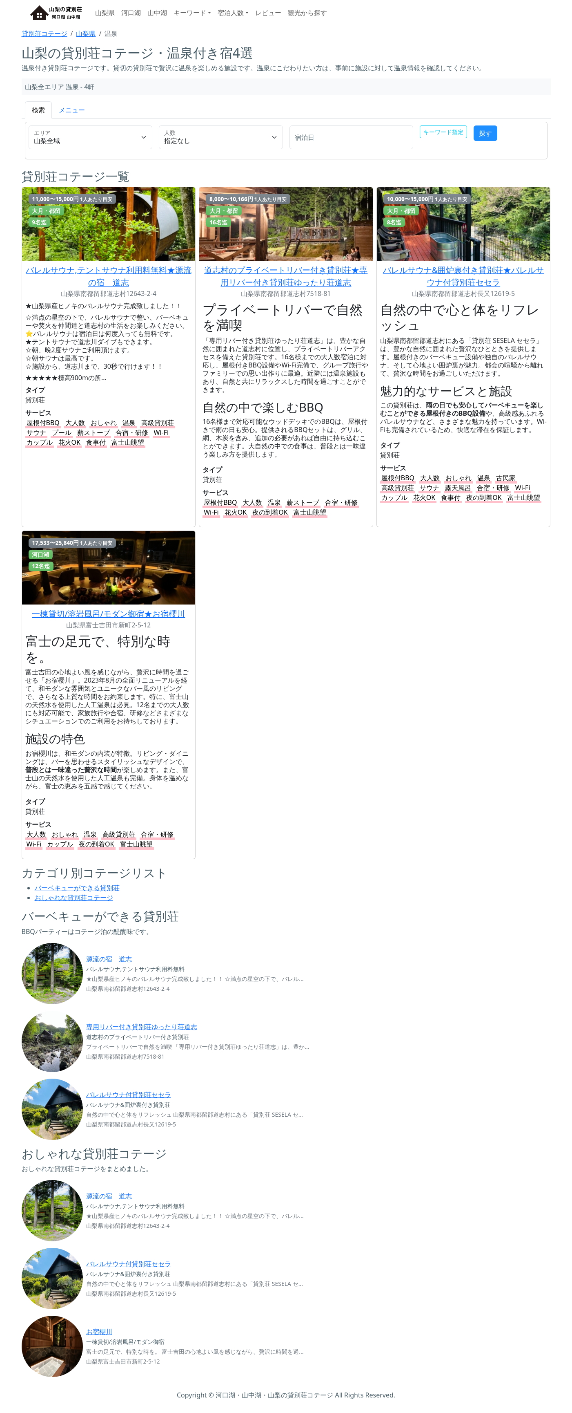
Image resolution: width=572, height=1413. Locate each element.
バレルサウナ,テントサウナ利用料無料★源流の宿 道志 (108, 276)
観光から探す (307, 12)
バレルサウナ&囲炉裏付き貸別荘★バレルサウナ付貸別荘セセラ (463, 276)
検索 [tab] (38, 109)
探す (485, 133)
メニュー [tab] (72, 109)
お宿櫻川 (99, 1331)
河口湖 (131, 12)
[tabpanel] (286, 142)
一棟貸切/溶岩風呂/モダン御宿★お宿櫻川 (108, 613)
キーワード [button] (190, 12)
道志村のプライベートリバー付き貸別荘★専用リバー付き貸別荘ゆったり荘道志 (285, 276)
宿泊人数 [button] (231, 12)
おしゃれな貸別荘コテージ (74, 897)
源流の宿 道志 (109, 958)
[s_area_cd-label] (91, 137)
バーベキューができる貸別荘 (77, 887)
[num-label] (221, 137)
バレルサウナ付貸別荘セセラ (128, 1094)
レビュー (268, 12)
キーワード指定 (443, 132)
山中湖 (157, 12)
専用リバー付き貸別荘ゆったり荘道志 (141, 1026)
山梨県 (105, 12)
